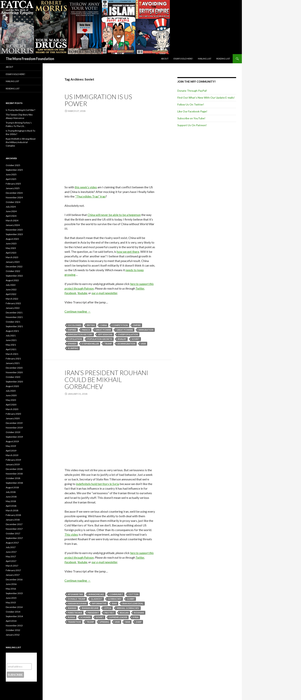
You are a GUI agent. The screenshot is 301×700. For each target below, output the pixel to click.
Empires (72, 330)
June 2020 (11, 395)
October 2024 (13, 202)
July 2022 (11, 284)
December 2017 (14, 524)
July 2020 (11, 390)
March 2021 (12, 353)
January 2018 (13, 519)
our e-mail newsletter (104, 293)
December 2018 (14, 469)
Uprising (104, 622)
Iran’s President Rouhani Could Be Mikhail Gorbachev (106, 379)
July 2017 (11, 547)
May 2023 (11, 248)
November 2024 (14, 197)
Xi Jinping (73, 348)
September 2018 (14, 482)
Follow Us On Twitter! (190, 104)
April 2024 (11, 215)
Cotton (133, 594)
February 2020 (13, 413)
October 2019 (13, 432)
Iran (114, 603)
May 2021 (11, 344)
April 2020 (11, 404)
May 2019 (11, 446)
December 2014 (14, 607)
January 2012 (13, 634)
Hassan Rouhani (77, 603)
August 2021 (12, 330)
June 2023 (11, 243)
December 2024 (14, 192)
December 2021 (14, 312)
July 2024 (11, 206)
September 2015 (14, 593)
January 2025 (13, 188)
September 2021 (14, 326)
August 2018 (12, 487)
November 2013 (14, 625)
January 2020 (13, 418)
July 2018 (11, 492)
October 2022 (13, 271)
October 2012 (13, 630)
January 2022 (13, 307)
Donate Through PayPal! (192, 90)
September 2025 (14, 169)
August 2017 (12, 542)
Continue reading (77, 311)
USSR (143, 343)
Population (75, 339)
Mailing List (204, 58)
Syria (136, 617)
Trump (108, 343)
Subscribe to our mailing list (19, 658)
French (86, 330)
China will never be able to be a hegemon (114, 215)
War (127, 622)
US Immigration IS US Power (98, 100)
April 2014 (11, 620)
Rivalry (122, 339)
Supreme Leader (118, 617)
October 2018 (13, 478)
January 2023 (13, 261)
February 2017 (13, 570)
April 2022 (11, 294)
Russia (71, 617)
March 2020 (12, 409)
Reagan (124, 612)
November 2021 (14, 317)
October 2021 (13, 321)
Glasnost (97, 599)
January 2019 (13, 464)
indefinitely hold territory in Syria (97, 484)
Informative (99, 603)
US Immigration (126, 343)
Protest (109, 612)
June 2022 (11, 289)
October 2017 (13, 533)
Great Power (103, 330)
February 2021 (13, 358)
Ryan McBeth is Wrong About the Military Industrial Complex (21, 142)
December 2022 (14, 266)
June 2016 (11, 584)
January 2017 (13, 574)
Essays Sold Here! (183, 58)
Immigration (145, 330)
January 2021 (13, 363)
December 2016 (14, 579)
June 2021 (11, 340)
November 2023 (14, 229)
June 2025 (11, 174)
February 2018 (13, 515)
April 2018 (11, 505)
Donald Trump (76, 599)
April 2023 (11, 252)
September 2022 (14, 275)
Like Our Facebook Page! (192, 111)
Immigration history (80, 334)
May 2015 (11, 602)
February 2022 (13, 303)
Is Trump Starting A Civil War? (20, 110)
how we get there (128, 251)
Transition (74, 622)
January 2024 (13, 225)
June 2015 (11, 597)
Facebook (70, 293)
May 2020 (11, 400)
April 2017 (11, 561)
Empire (137, 325)
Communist (116, 594)
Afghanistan (75, 594)
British (91, 325)
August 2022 (12, 280)
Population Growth (99, 339)
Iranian (72, 608)
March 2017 (12, 565)
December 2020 (14, 367)
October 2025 (13, 165)
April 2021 (11, 349)
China (103, 325)
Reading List (223, 58)
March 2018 (12, 510)
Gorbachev (115, 599)
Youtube (82, 293)
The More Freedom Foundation (30, 59)
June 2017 (11, 551)
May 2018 (11, 501)
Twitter (140, 288)
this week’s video (86, 187)
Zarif (139, 622)
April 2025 (11, 179)
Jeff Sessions (105, 334)
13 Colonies (74, 325)
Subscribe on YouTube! (191, 118)
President (93, 612)
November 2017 (14, 528)
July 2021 (11, 335)
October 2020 (13, 377)
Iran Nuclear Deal (132, 603)
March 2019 (12, 455)
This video (71, 534)
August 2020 (12, 386)
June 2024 (11, 211)
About (165, 58)
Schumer (85, 617)
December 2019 (14, 423)
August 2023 (12, 238)
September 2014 (14, 616)
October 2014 (13, 611)
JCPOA (107, 608)
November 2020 (14, 372)
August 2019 (12, 441)
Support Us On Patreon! (192, 125)
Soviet (136, 339)
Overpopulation (128, 334)
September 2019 (14, 436)
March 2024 (12, 220)
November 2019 (14, 427)
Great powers (124, 330)
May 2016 (11, 588)
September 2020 (14, 381)
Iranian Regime (90, 608)
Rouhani (139, 612)
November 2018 (14, 473)
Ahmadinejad (96, 594)
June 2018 (11, 496)
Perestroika (75, 612)
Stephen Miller (90, 343)
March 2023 (12, 257)
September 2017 (14, 538)
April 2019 (11, 450)
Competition (120, 325)
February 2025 (13, 183)
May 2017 (11, 556)
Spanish (72, 343)
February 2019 (13, 459)
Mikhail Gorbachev (128, 608)
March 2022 (12, 298)
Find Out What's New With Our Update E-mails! (206, 97)
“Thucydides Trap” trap (90, 196)
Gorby (131, 599)
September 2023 (14, 234)
